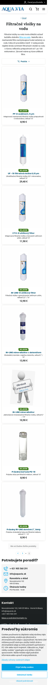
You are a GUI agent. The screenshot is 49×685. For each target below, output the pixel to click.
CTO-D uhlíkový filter (23, 233)
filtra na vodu (24, 37)
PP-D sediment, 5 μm (23, 114)
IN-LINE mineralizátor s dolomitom (23, 352)
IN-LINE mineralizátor (24, 412)
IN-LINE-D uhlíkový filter (23, 292)
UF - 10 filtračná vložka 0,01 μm (23, 173)
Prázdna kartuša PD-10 (23, 471)
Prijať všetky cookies (24, 667)
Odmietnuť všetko (24, 675)
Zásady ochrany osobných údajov (16, 660)
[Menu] (43, 9)
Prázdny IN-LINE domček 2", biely (23, 529)
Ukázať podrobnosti (24, 681)
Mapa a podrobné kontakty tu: (14, 618)
